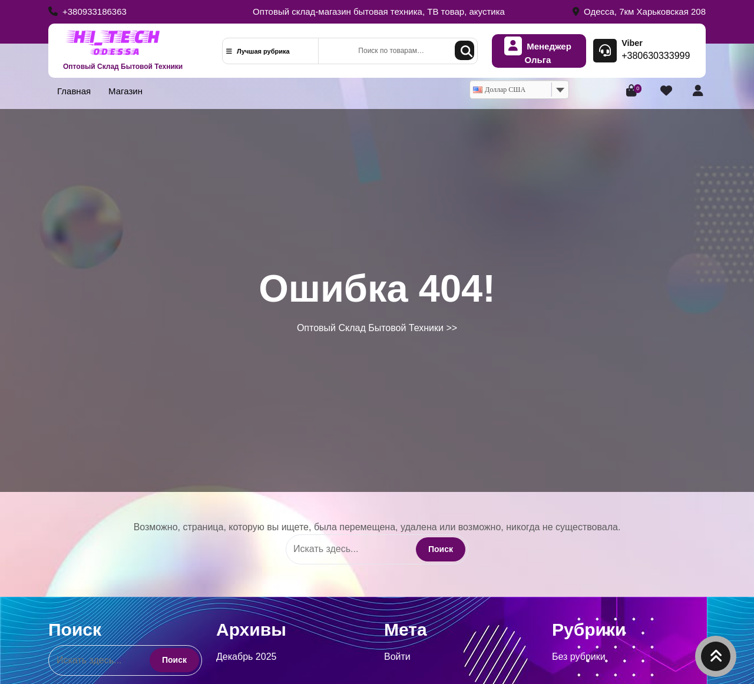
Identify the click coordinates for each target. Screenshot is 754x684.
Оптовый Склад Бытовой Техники (123, 66)
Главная (74, 91)
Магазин (125, 91)
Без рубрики (579, 657)
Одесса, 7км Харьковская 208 (639, 11)
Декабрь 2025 (246, 657)
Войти (397, 657)
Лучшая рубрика (258, 51)
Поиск (464, 50)
